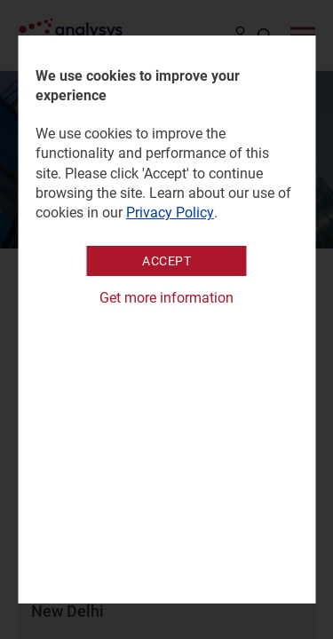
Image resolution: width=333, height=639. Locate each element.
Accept (166, 261)
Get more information (166, 297)
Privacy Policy (170, 212)
